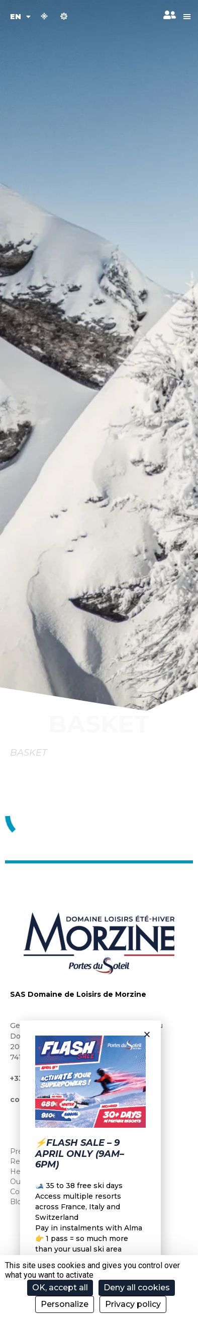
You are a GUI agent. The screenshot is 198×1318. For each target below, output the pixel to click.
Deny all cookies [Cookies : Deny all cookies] (137, 1287)
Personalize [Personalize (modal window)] (64, 1304)
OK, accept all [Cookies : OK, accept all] (60, 1287)
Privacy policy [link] (133, 1304)
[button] (187, 16)
